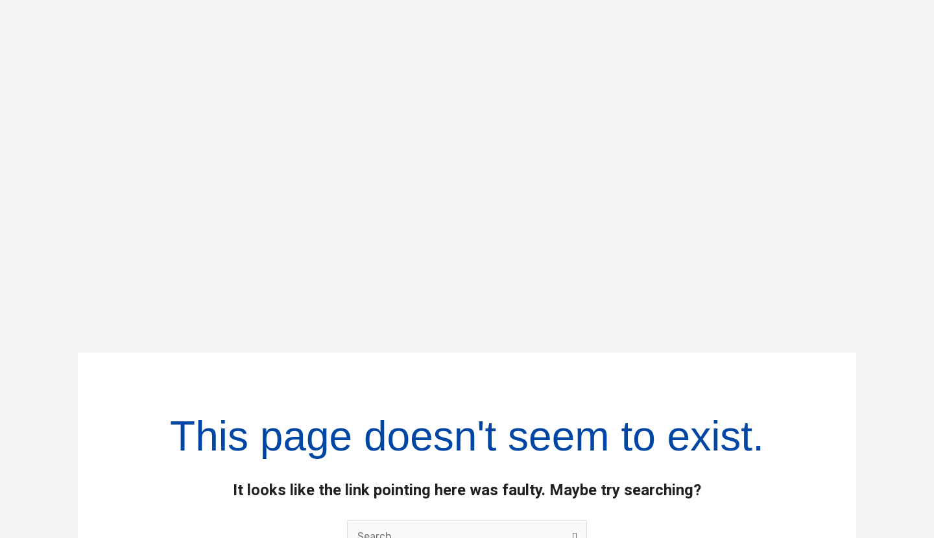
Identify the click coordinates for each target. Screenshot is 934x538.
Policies (742, 405)
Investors (515, 439)
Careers (510, 473)
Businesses (526, 405)
